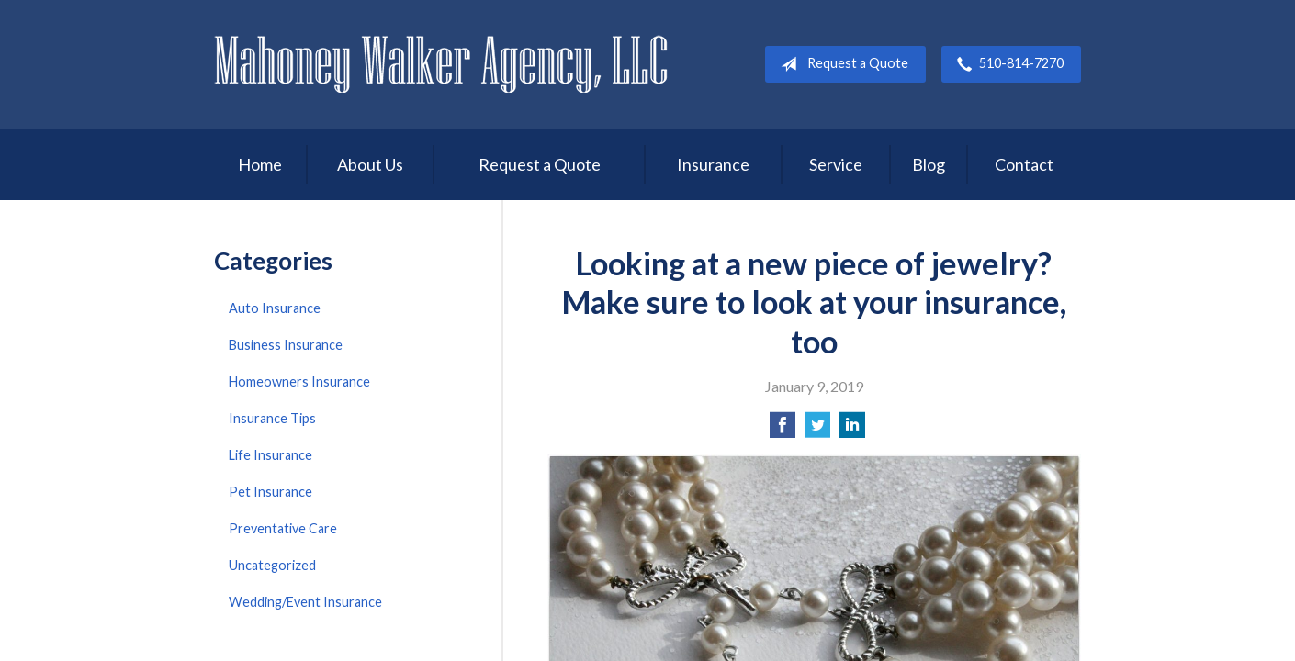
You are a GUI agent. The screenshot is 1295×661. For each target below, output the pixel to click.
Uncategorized (272, 565)
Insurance (713, 164)
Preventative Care (283, 528)
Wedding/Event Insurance (305, 602)
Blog (928, 164)
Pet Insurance (270, 491)
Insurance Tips (272, 418)
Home (260, 164)
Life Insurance (270, 455)
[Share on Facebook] (782, 430)
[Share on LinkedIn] (852, 430)
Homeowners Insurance (299, 381)
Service (835, 164)
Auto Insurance (275, 308)
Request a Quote (840, 64)
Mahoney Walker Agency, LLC (441, 64)
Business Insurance (286, 345)
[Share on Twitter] (817, 430)
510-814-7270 (1007, 64)
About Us (370, 164)
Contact (1024, 164)
